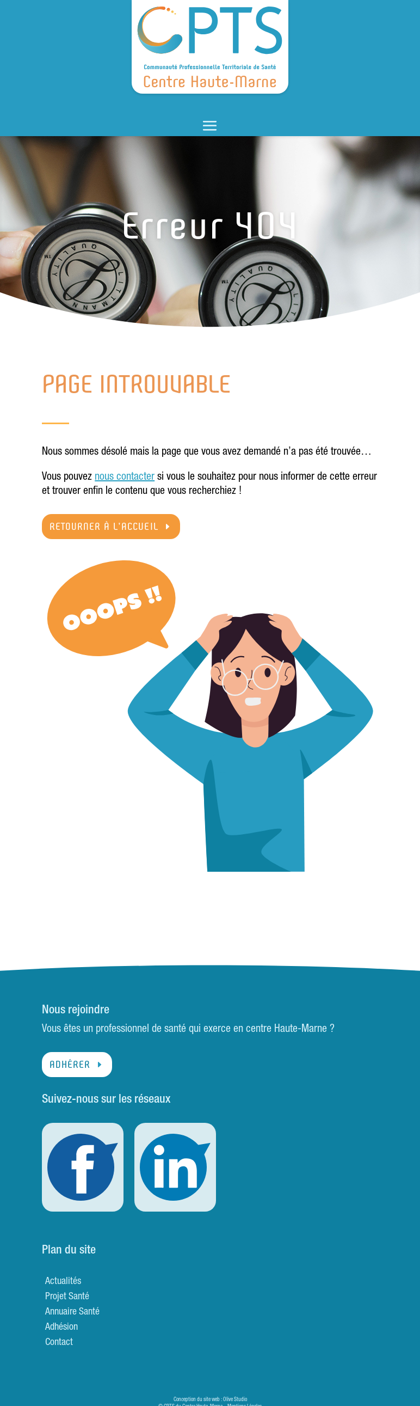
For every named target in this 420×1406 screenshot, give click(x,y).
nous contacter (125, 477)
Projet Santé (67, 1297)
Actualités (63, 1282)
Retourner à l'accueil (104, 526)
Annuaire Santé (72, 1312)
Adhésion (61, 1327)
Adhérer (70, 1064)
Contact (59, 1343)
